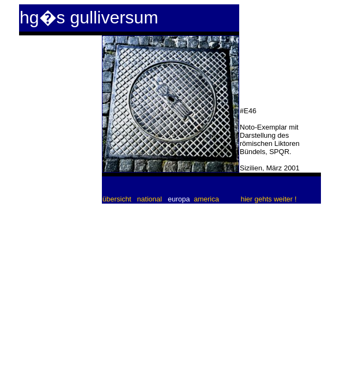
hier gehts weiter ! (269, 199)
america (206, 199)
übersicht (117, 199)
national (149, 199)
